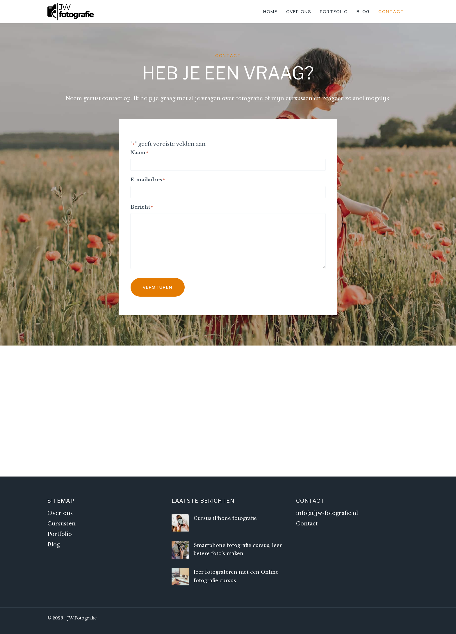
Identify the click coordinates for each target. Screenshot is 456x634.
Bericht (142, 207)
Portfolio (334, 11)
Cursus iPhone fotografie (225, 518)
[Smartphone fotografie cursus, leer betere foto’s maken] (180, 550)
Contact (391, 11)
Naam (139, 153)
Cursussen (61, 523)
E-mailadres (148, 180)
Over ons (298, 11)
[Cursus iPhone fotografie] (180, 523)
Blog (363, 11)
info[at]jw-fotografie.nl (327, 513)
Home (270, 11)
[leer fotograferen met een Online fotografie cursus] (180, 576)
